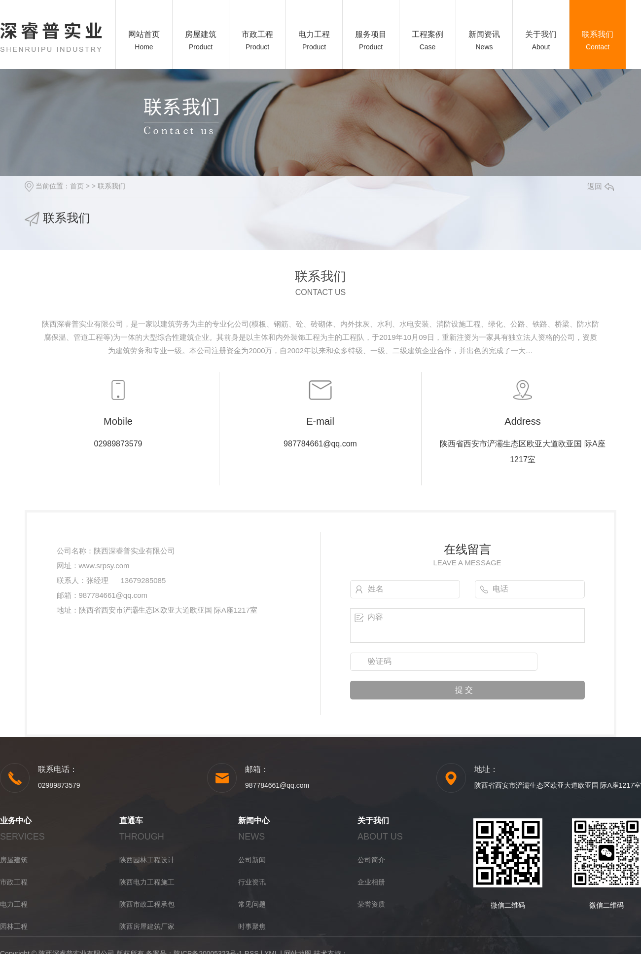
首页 (77, 186)
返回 (600, 186)
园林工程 (14, 926)
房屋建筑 (200, 34)
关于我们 (541, 34)
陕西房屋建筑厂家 (147, 926)
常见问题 (252, 904)
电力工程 (314, 34)
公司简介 (371, 860)
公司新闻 (252, 860)
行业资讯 (252, 882)
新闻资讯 (484, 34)
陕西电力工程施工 (147, 882)
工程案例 (427, 34)
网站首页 (144, 34)
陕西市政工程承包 (147, 904)
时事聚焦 (252, 926)
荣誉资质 (371, 904)
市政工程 (257, 34)
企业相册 (371, 882)
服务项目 (371, 34)
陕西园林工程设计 (147, 860)
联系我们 (597, 34)
